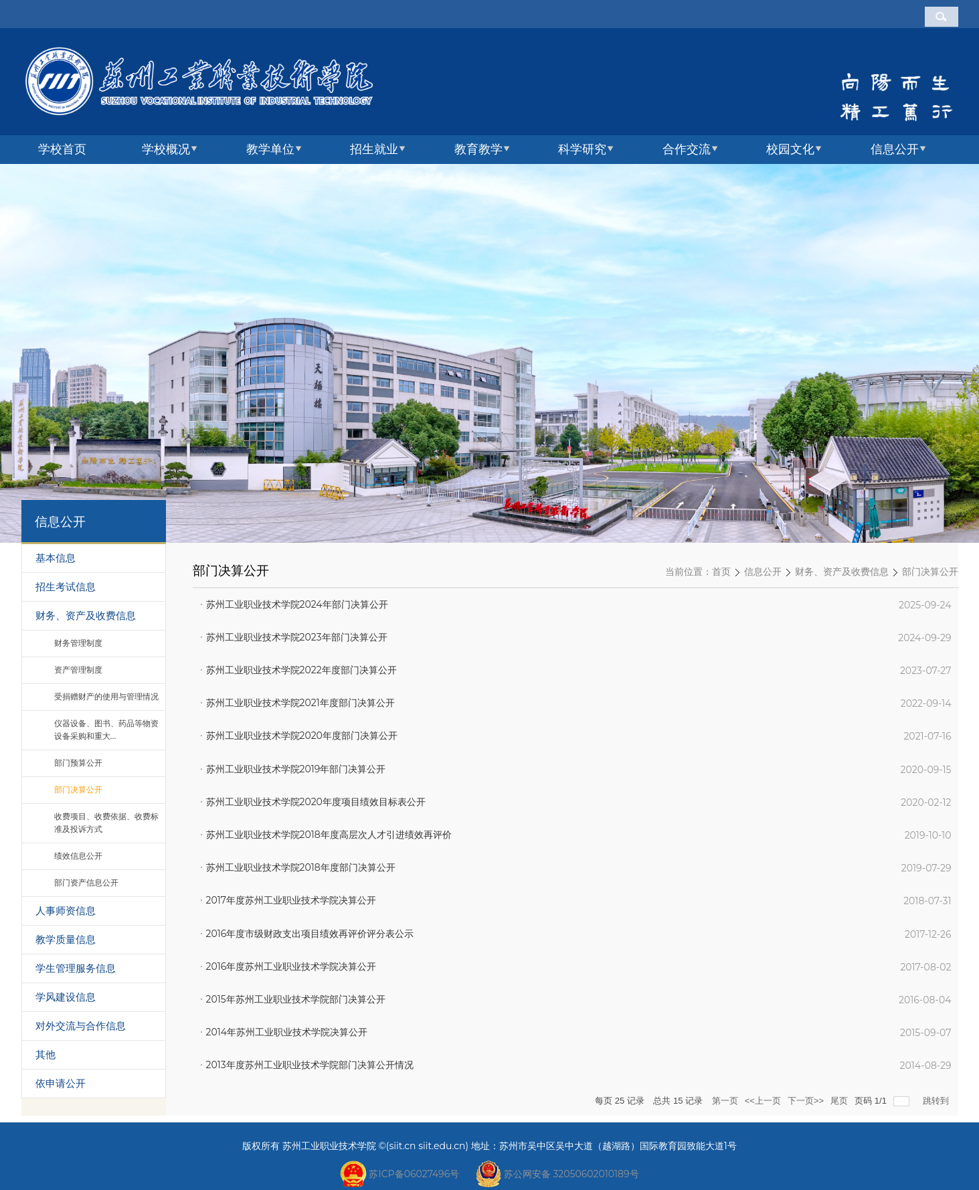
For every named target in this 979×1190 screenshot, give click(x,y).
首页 (721, 572)
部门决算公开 (930, 572)
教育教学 (478, 149)
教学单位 (270, 149)
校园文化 (790, 149)
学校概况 (166, 149)
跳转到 (937, 1101)
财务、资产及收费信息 (842, 572)
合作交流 (686, 149)
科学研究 (582, 149)
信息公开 (895, 149)
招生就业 (374, 149)
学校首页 (62, 149)
